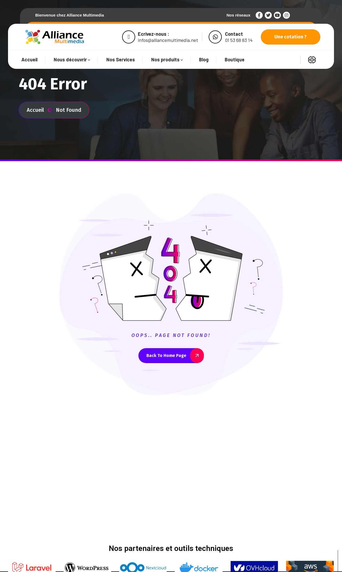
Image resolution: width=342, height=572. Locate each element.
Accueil (40, 110)
